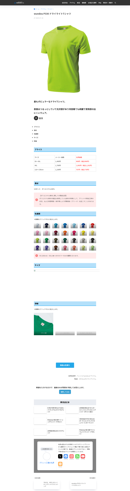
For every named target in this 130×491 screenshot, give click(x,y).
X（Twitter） (71, 486)
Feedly (77, 442)
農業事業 (37, 486)
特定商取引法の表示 (82, 486)
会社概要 (31, 486)
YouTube (83, 442)
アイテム (93, 358)
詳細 (35, 141)
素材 (35, 130)
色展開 (36, 134)
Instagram (71, 442)
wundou (86, 358)
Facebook (66, 442)
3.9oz (82, 362)
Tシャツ (79, 358)
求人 (43, 486)
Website (60, 449)
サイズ (36, 137)
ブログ (48, 486)
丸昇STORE (54, 486)
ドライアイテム (91, 362)
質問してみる (65, 374)
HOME (65, 482)
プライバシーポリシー (95, 486)
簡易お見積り (65, 348)
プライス (37, 127)
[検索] (114, 2)
